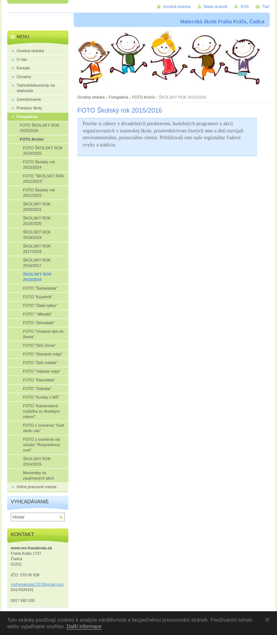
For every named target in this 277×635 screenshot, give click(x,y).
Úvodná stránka (91, 97)
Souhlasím (268, 619)
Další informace (84, 626)
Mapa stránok (215, 6)
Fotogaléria (118, 97)
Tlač (265, 6)
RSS (245, 6)
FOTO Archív (144, 97)
